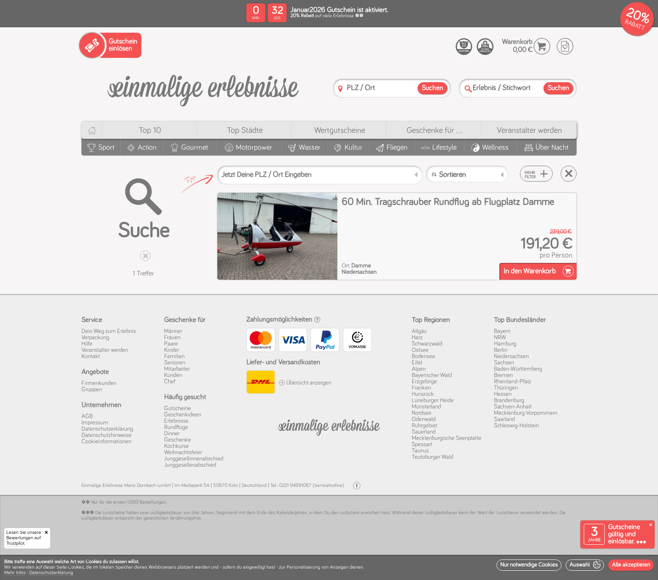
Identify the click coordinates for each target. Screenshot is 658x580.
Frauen (172, 338)
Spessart (422, 444)
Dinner (172, 434)
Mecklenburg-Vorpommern (525, 413)
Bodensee (423, 356)
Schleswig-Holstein (516, 426)
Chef (169, 382)
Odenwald (424, 419)
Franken (421, 388)
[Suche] (468, 89)
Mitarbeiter (177, 369)
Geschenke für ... (434, 130)
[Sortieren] (467, 174)
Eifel (417, 363)
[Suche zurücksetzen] (569, 174)
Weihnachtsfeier (183, 452)
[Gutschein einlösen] (110, 45)
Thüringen (506, 388)
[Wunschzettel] (565, 46)
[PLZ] (340, 89)
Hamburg (505, 344)
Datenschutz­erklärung (107, 429)
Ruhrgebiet (424, 426)
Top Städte (245, 130)
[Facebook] (356, 486)
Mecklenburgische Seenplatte (446, 438)
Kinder (171, 350)
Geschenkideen (182, 415)
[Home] (91, 130)
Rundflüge (176, 427)
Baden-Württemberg (518, 369)
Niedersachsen (511, 356)
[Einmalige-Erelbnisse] (328, 425)
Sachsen (504, 363)
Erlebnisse (176, 421)
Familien (174, 356)
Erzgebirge (424, 382)
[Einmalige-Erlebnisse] (203, 87)
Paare (171, 344)
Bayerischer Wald (432, 375)
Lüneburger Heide (433, 400)
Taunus (420, 451)
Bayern (502, 331)
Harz (417, 338)
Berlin (500, 350)
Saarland (504, 419)
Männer (173, 331)
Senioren (174, 363)
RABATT (634, 24)
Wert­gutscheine (339, 130)
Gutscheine (177, 408)
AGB (87, 416)
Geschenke (177, 440)
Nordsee (421, 413)
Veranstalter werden (529, 130)
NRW (500, 338)
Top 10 (150, 130)
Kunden (173, 375)
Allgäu (419, 331)
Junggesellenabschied (190, 465)
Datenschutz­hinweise (106, 435)
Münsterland (426, 407)
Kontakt (90, 356)
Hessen (503, 394)
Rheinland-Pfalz (512, 382)
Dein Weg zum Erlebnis (108, 331)
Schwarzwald (427, 344)
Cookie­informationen (106, 442)
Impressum (94, 423)
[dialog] (329, 567)
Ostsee (420, 350)
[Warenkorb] (542, 46)
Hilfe (86, 344)
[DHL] (260, 383)
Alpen (419, 369)
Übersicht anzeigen (305, 383)
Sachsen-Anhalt (513, 407)
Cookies (76, 567)
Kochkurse (176, 446)
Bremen (503, 375)
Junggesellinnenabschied (193, 459)
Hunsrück (423, 394)
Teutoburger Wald (432, 457)
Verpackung (95, 338)
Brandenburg (509, 400)
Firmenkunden (98, 383)
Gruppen (91, 390)
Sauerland (424, 432)
